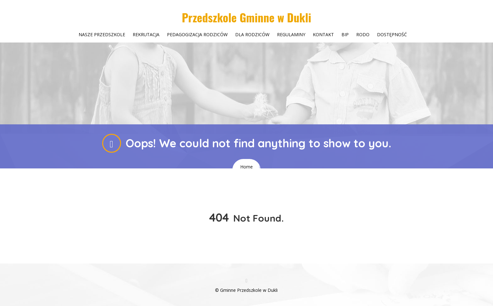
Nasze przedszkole (102, 34)
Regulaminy (291, 34)
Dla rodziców (252, 34)
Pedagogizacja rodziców (197, 34)
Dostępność (392, 34)
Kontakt (323, 34)
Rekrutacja (146, 34)
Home (246, 167)
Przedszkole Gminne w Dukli (246, 17)
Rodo (362, 34)
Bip (345, 34)
